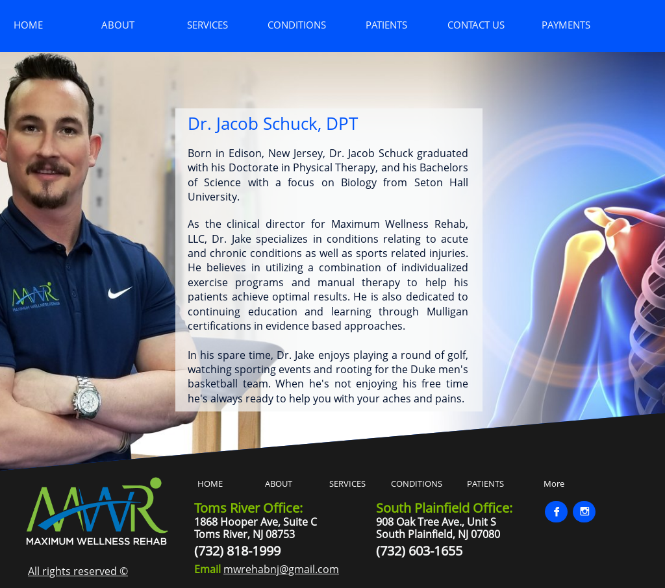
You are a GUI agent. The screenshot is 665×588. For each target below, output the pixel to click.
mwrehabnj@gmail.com (281, 569)
